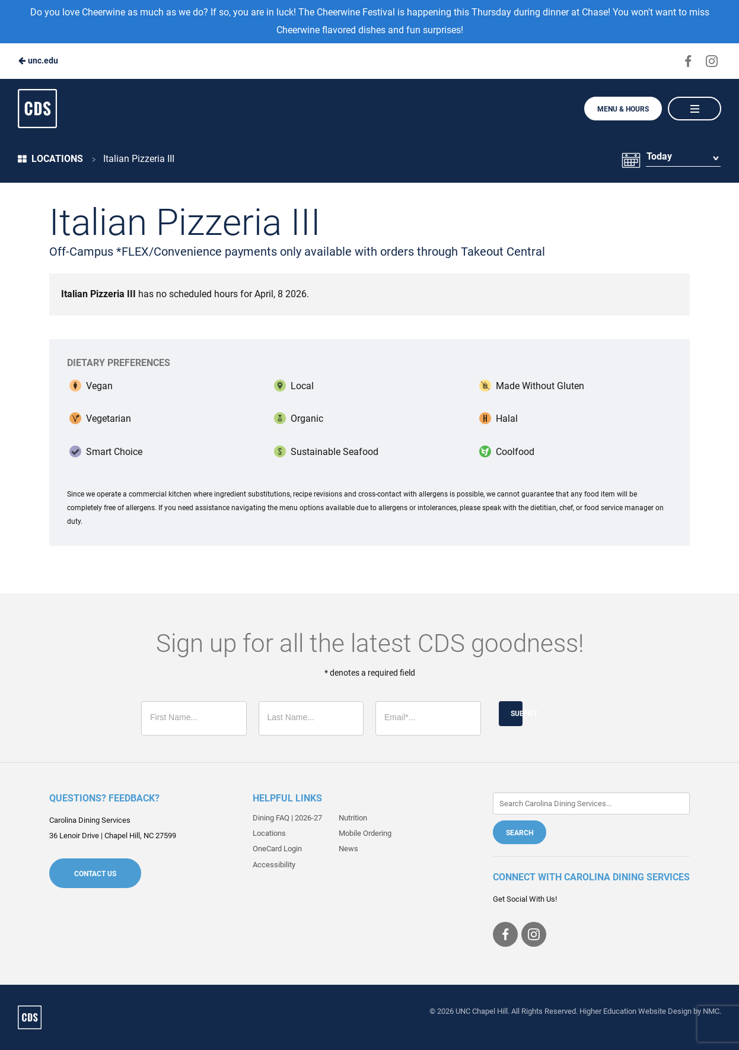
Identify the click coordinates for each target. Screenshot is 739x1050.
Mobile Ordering (365, 833)
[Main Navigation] (694, 108)
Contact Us (95, 874)
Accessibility (274, 864)
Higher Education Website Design (635, 1011)
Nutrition (353, 817)
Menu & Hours (623, 109)
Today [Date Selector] (658, 159)
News (348, 848)
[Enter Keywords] (591, 803)
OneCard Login (277, 848)
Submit (517, 713)
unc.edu (38, 60)
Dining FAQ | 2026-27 (287, 817)
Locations (50, 158)
